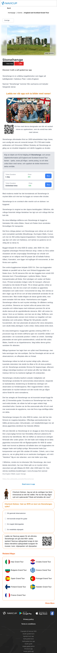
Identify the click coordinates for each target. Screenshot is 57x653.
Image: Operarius (49, 53)
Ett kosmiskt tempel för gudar (17, 519)
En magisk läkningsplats (15, 524)
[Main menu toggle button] (53, 3)
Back (7, 8)
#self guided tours (28, 639)
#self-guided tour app (28, 641)
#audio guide (28, 644)
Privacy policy (28, 619)
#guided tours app (28, 636)
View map (8, 64)
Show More (49, 603)
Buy (48, 176)
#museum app (28, 649)
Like (19, 64)
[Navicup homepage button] (10, 3)
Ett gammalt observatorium (16, 513)
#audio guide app (28, 651)
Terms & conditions (28, 624)
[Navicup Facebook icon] (52, 613)
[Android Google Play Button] (25, 613)
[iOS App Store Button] (41, 613)
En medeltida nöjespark (15, 529)
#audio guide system (28, 646)
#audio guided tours (28, 634)
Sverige (8, 20)
